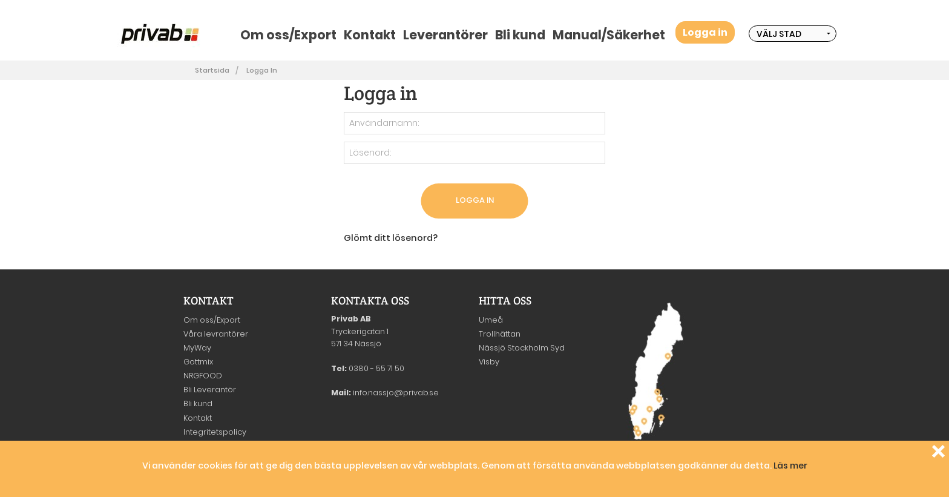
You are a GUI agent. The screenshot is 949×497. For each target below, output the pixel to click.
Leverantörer (445, 35)
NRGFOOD (202, 375)
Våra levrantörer (215, 334)
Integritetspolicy (214, 432)
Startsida (212, 70)
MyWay (197, 348)
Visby (489, 362)
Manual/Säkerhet (609, 35)
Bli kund (520, 35)
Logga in (705, 32)
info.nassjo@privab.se (396, 392)
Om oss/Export (288, 35)
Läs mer (790, 465)
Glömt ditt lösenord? (391, 238)
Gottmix (198, 362)
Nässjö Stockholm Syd (522, 348)
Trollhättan (499, 334)
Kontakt (370, 35)
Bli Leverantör (209, 389)
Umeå (491, 320)
